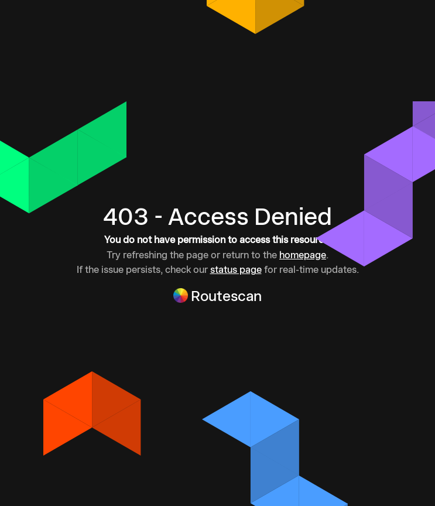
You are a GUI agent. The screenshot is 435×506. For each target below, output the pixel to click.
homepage (302, 255)
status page (236, 269)
